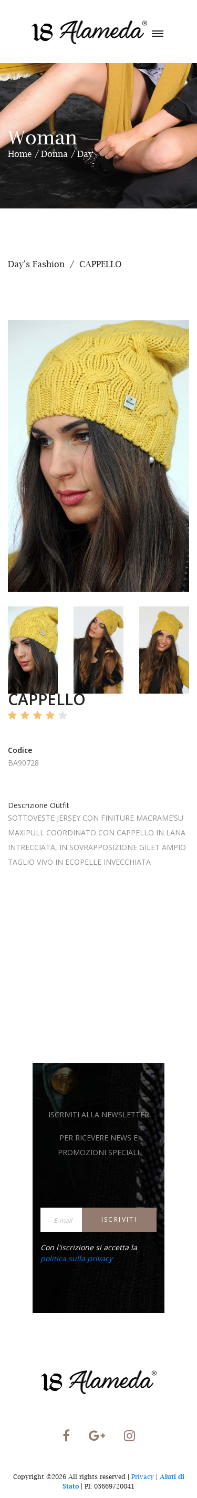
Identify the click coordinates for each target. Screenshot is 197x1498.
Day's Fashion (36, 264)
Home (20, 154)
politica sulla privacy (76, 1258)
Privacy (142, 1477)
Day (85, 154)
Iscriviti (119, 1219)
